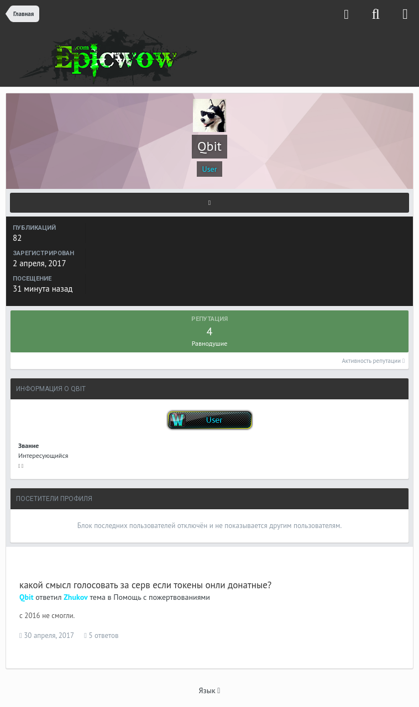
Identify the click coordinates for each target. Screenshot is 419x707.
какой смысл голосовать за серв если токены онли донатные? (145, 585)
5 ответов (101, 635)
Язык (210, 690)
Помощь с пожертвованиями (161, 597)
